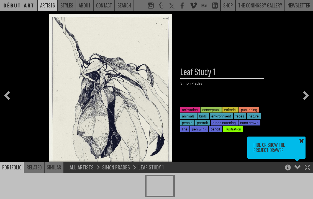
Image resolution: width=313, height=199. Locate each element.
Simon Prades (116, 167)
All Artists (82, 167)
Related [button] (34, 167)
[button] (307, 168)
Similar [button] (54, 167)
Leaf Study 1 (151, 167)
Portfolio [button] (12, 167)
